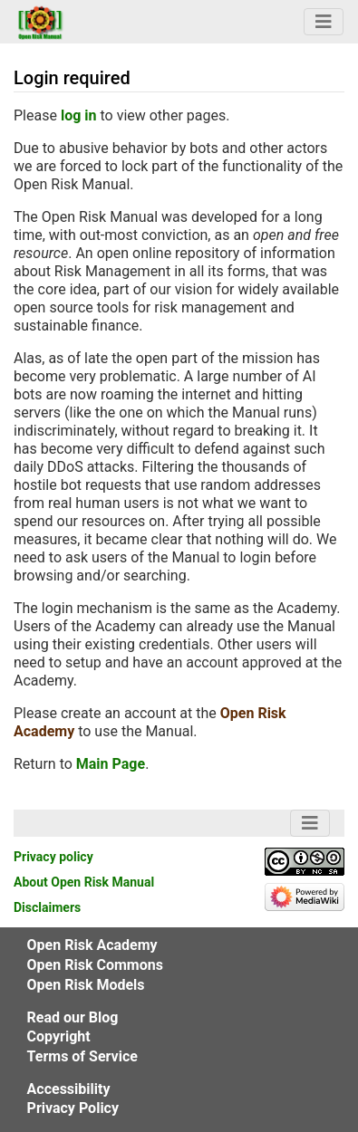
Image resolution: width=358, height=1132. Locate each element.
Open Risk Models (86, 984)
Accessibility (69, 1089)
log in (79, 115)
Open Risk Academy (92, 945)
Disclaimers (47, 907)
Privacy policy (53, 856)
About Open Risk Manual (84, 882)
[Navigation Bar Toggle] (323, 21)
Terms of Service (82, 1056)
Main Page (110, 763)
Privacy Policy (73, 1108)
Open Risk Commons (95, 965)
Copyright (59, 1036)
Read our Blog (73, 1017)
